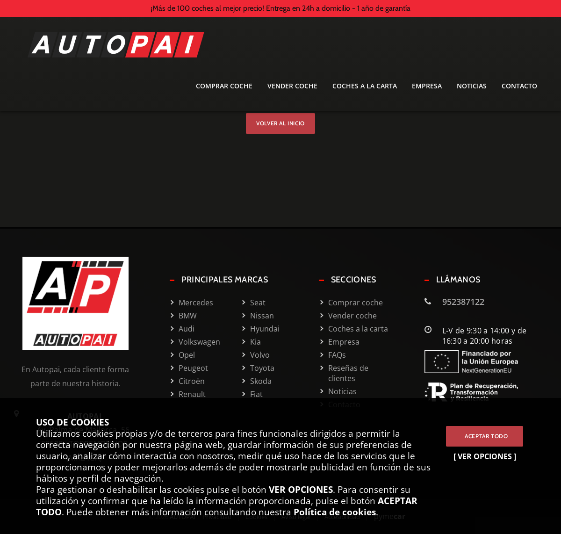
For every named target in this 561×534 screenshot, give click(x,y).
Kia (255, 342)
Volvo (260, 355)
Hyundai (265, 329)
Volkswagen (199, 342)
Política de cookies (335, 511)
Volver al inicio (280, 123)
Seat (258, 302)
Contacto (519, 86)
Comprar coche (224, 86)
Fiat (256, 394)
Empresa (427, 86)
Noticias (472, 86)
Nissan (262, 315)
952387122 (463, 301)
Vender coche (292, 86)
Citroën (192, 381)
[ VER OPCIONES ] (484, 456)
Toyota (262, 368)
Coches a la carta (364, 86)
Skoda (261, 381)
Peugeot (193, 368)
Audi (186, 329)
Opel (187, 355)
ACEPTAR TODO (484, 436)
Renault (192, 394)
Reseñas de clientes (348, 373)
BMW (188, 315)
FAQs (337, 355)
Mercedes (196, 302)
